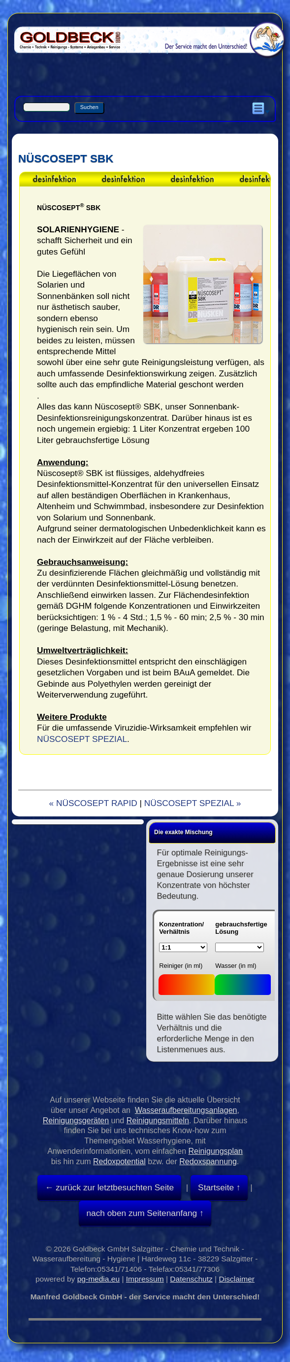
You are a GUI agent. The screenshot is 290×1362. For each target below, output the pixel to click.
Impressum (145, 1279)
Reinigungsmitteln (158, 1120)
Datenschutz (191, 1279)
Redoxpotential (119, 1161)
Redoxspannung (208, 1161)
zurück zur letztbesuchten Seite (113, 1187)
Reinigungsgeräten (76, 1120)
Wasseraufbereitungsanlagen (186, 1110)
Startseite (216, 1187)
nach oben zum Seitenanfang (141, 1213)
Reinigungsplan (216, 1151)
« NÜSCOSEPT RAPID (93, 803)
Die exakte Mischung (183, 832)
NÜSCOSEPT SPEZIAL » (192, 803)
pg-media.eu (98, 1279)
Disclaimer (237, 1279)
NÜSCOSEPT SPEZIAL (82, 739)
